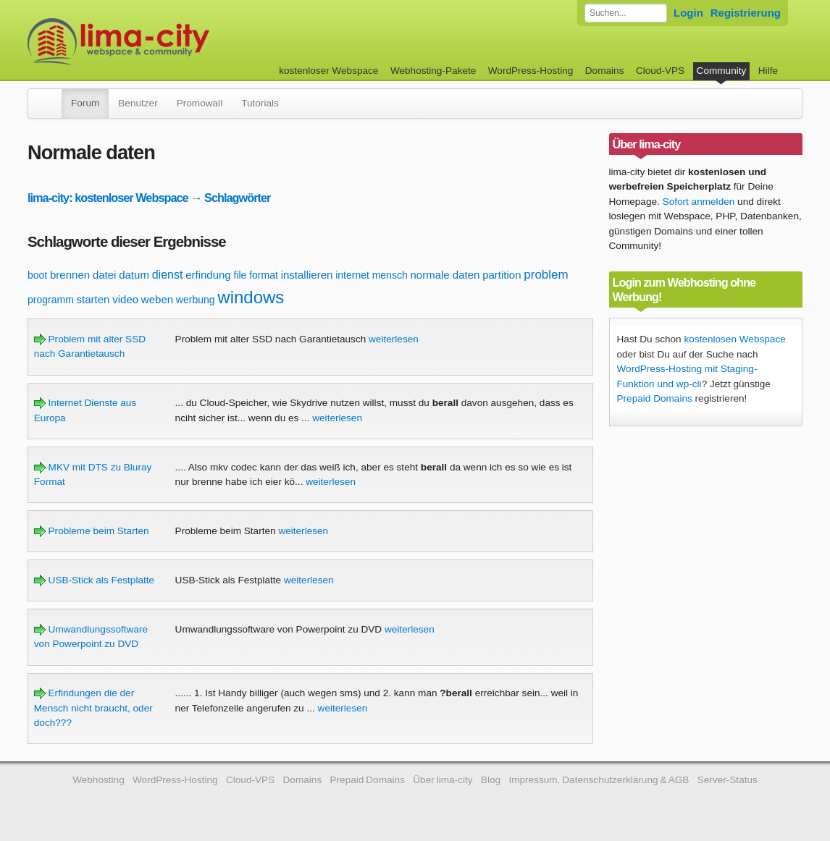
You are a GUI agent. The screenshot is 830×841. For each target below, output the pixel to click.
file (240, 275)
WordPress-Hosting (531, 70)
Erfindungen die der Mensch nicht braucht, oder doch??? (93, 708)
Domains (604, 70)
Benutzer (137, 103)
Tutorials (260, 103)
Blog (490, 779)
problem (546, 275)
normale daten (444, 275)
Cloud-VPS (660, 70)
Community (722, 70)
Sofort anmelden (699, 201)
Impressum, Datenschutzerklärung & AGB (598, 779)
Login (688, 13)
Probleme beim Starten (91, 530)
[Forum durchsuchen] (625, 13)
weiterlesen (394, 339)
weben (157, 299)
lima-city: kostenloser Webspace (108, 197)
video (125, 299)
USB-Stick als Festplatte (94, 580)
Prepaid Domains (654, 398)
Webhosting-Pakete (433, 70)
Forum (85, 103)
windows (250, 297)
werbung (195, 299)
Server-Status (727, 779)
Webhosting (98, 779)
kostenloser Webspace (328, 70)
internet (352, 275)
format (263, 275)
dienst (167, 275)
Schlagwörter (237, 197)
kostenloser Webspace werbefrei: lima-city (172, 41)
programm (51, 299)
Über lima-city (442, 779)
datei (105, 275)
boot (37, 275)
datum (134, 275)
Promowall (199, 103)
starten (93, 299)
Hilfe (768, 70)
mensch (390, 275)
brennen (70, 275)
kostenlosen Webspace (734, 339)
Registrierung (745, 13)
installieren (307, 275)
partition (501, 275)
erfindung (208, 275)
